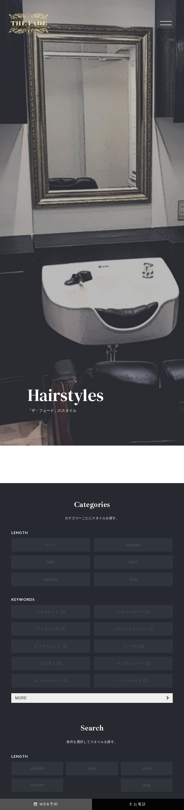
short (133, 562)
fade (50, 562)
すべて (51, 545)
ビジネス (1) (50, 663)
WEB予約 (46, 804)
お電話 (138, 804)
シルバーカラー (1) (133, 612)
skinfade (133, 545)
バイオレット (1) (50, 612)
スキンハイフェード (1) (133, 629)
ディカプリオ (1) (50, 629)
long (133, 579)
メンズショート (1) (133, 663)
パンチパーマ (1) (133, 681)
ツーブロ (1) (133, 646)
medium (51, 579)
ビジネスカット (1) (50, 646)
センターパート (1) (50, 681)
